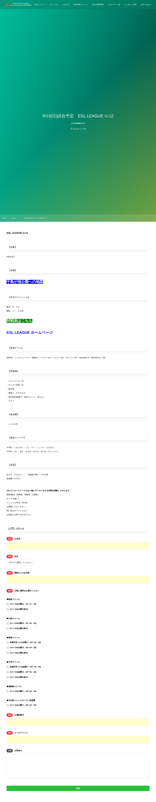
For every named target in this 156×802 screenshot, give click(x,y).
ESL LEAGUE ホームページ (30, 333)
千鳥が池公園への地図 (25, 282)
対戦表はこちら (19, 321)
